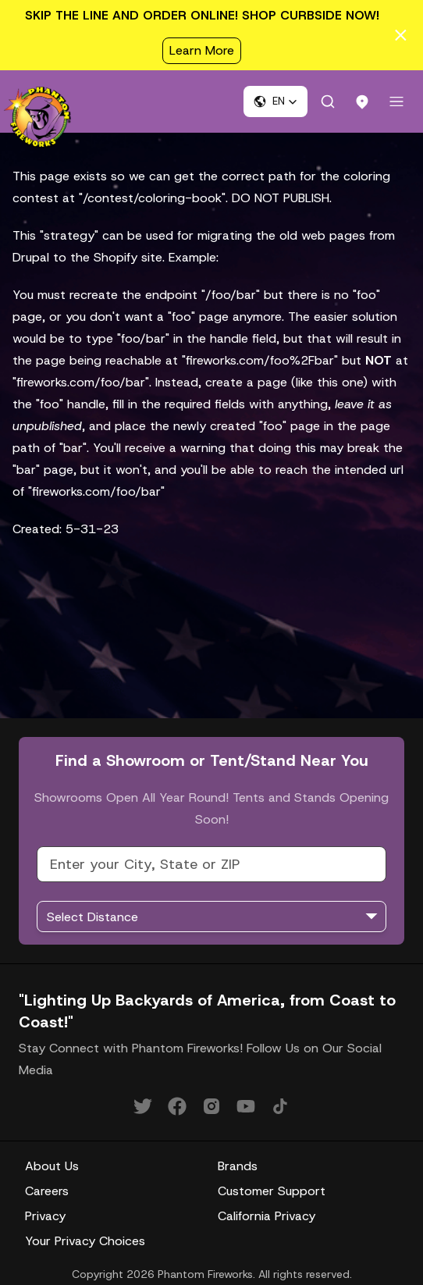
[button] (275, 101)
